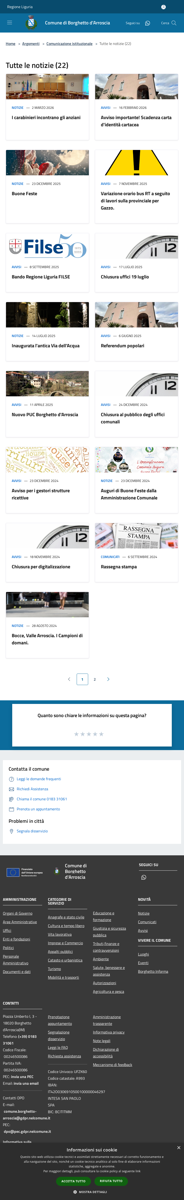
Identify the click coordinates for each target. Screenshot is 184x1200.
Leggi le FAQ (58, 1047)
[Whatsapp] (145, 23)
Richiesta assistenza (64, 1056)
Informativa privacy (109, 1032)
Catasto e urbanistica (65, 960)
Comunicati (110, 556)
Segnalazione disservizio (58, 1035)
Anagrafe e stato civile (66, 917)
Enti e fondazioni (16, 939)
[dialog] (92, 1171)
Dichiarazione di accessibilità (106, 1052)
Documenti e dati (17, 971)
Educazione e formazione (103, 916)
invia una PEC (22, 1076)
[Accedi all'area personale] (163, 7)
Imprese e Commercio (65, 943)
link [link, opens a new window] (138, 1171)
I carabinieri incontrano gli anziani (46, 117)
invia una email (26, 1083)
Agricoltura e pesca (108, 991)
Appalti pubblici (60, 951)
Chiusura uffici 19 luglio (125, 276)
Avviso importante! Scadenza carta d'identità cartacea (136, 121)
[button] (92, 1191)
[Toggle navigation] (9, 22)
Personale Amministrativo (15, 959)
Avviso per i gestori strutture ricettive (41, 494)
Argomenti (31, 43)
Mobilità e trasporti (63, 977)
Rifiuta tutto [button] (111, 1181)
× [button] (178, 1148)
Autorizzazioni (104, 983)
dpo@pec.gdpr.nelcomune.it (27, 1131)
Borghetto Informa (153, 971)
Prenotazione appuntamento (60, 1020)
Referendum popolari (122, 345)
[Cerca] (174, 23)
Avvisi (105, 107)
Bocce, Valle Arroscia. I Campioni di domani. (47, 639)
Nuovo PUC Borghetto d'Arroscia (45, 414)
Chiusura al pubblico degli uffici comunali (133, 418)
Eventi (143, 963)
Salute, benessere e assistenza (109, 971)
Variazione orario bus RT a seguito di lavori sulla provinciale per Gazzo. (135, 200)
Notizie (17, 107)
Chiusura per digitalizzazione (41, 566)
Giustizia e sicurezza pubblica (109, 931)
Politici (8, 948)
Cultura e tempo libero (66, 926)
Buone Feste (24, 193)
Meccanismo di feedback (112, 1064)
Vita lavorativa (60, 934)
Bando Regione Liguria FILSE (41, 276)
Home (10, 43)
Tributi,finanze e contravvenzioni (106, 947)
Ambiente (101, 959)
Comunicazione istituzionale (69, 43)
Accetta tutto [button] (74, 1181)
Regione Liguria (20, 7)
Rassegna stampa (119, 566)
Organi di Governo (17, 913)
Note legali (101, 1041)
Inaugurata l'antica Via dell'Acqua (46, 345)
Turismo (54, 969)
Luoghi (143, 954)
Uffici (7, 930)
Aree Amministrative (20, 922)
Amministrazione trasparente (107, 1020)
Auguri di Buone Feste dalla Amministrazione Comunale (129, 494)
